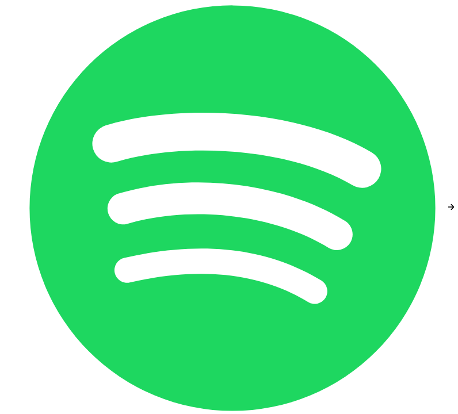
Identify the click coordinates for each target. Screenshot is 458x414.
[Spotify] (233, 207)
